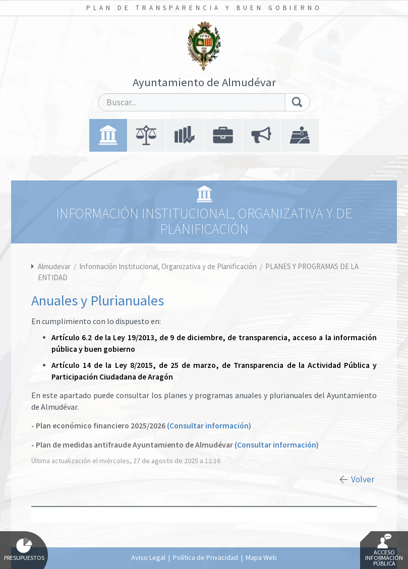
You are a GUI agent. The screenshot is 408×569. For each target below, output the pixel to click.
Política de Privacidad (205, 557)
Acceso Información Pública (384, 550)
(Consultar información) (209, 425)
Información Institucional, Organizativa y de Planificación (168, 266)
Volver (362, 479)
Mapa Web (261, 557)
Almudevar (54, 266)
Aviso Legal (148, 557)
